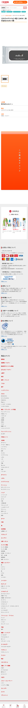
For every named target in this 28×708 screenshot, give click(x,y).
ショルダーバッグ (5, 507)
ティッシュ (4, 485)
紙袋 (2, 515)
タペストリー (4, 674)
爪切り (2, 422)
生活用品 (3, 529)
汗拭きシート (4, 413)
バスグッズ (3, 415)
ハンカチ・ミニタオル (6, 404)
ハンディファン (5, 390)
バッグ (2, 492)
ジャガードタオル (5, 406)
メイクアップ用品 (5, 685)
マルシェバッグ (4, 505)
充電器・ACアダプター (6, 597)
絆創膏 (2, 420)
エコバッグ (3, 496)
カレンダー (4, 688)
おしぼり (3, 433)
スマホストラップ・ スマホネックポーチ (10, 606)
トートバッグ (4, 494)
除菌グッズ (3, 426)
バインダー (3, 471)
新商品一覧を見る (14, 214)
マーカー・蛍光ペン (5, 444)
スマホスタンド (4, 602)
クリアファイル (4, 455)
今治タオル (3, 400)
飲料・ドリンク (5, 380)
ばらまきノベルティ (6, 369)
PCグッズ (3, 584)
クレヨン (3, 453)
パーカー (3, 621)
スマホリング (4, 604)
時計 (2, 658)
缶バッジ (3, 639)
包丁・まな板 (4, 555)
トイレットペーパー (5, 428)
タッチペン (3, 599)
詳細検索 (3, 7)
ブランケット (4, 695)
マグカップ (4, 534)
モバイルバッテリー (5, 593)
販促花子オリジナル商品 (7, 366)
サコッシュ (3, 509)
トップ (2, 15)
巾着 (2, 501)
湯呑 (2, 575)
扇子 (2, 386)
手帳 (2, 463)
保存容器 (3, 551)
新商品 (2, 359)
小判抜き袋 (3, 503)
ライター (3, 655)
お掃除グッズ (4, 531)
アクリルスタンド (5, 637)
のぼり (2, 667)
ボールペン (10, 11)
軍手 (2, 629)
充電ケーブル (4, 595)
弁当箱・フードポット (6, 553)
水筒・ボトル (4, 541)
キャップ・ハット (5, 623)
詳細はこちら (4, 281)
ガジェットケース (5, 612)
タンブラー (4, 538)
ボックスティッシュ (5, 489)
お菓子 (4, 11)
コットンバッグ (17, 11)
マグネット (4, 649)
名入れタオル (4, 396)
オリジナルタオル (5, 398)
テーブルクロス (4, 670)
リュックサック (4, 513)
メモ (2, 459)
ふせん (24, 11)
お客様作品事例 (8, 15)
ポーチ (2, 499)
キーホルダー (4, 634)
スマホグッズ (4, 591)
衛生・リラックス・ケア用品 (8, 409)
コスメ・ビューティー (6, 680)
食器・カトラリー (5, 559)
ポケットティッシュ (5, 487)
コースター (3, 577)
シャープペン (4, 446)
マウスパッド (4, 588)
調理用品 (3, 557)
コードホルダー (4, 610)
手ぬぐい (3, 402)
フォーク (3, 569)
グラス (2, 573)
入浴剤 (2, 418)
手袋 (2, 627)
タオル (2, 393)
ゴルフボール (4, 662)
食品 (2, 376)
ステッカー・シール (5, 641)
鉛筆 (2, 450)
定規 (2, 469)
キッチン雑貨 (4, 549)
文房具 (2, 440)
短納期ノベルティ (5, 362)
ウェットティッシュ (5, 411)
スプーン (3, 567)
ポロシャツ (3, 619)
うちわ (2, 383)
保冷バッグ (3, 511)
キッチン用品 (4, 544)
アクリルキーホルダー (6, 646)
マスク (2, 424)
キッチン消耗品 (4, 547)
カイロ (2, 691)
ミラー (2, 683)
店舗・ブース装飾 (5, 665)
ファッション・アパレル (7, 615)
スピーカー (3, 608)
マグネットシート (5, 652)
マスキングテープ (5, 467)
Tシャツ (3, 617)
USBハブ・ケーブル (5, 586)
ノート (2, 461)
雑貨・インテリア (5, 632)
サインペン (3, 448)
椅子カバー (3, 672)
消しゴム (3, 465)
